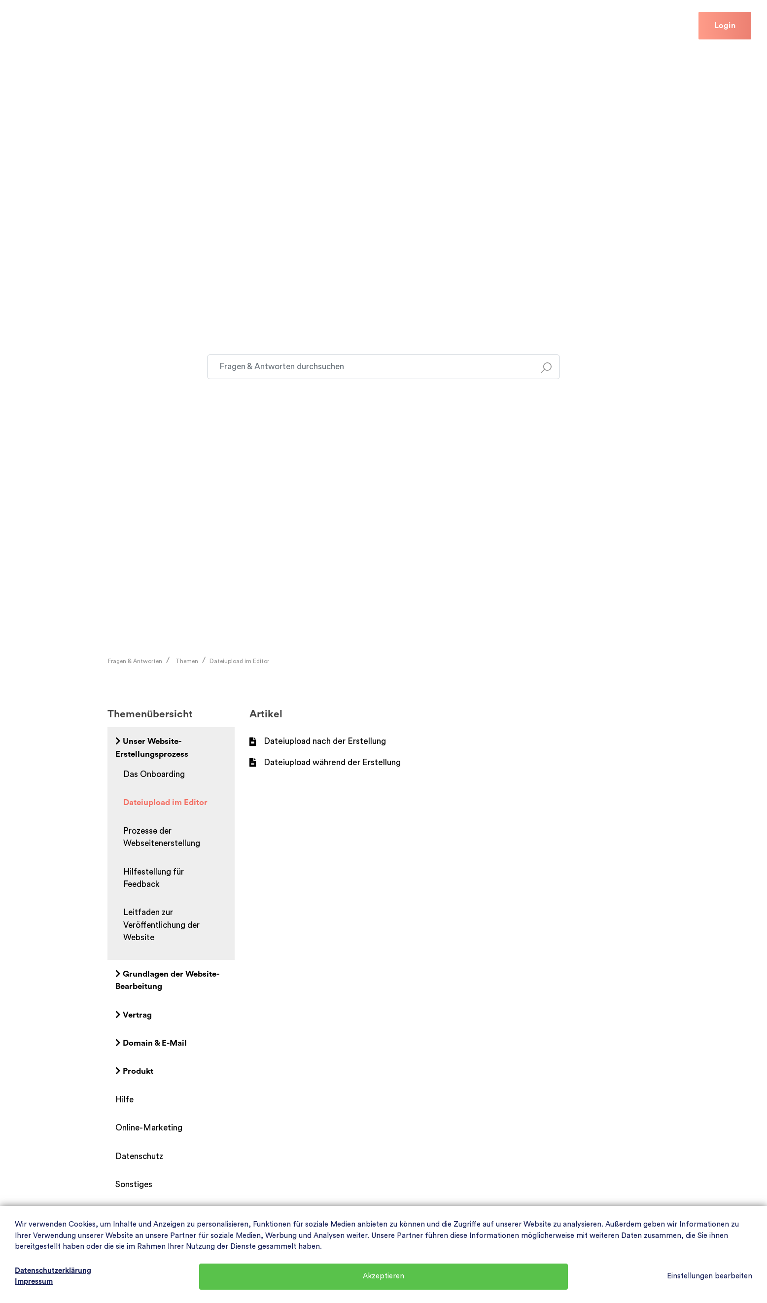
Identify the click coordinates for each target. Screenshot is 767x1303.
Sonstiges (133, 1184)
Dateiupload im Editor (239, 661)
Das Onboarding (154, 774)
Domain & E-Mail (151, 1043)
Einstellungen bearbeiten (709, 1276)
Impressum (34, 1281)
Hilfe (171, 25)
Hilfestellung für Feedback (153, 878)
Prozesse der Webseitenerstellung (161, 837)
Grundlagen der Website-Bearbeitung (167, 980)
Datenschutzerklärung (53, 1270)
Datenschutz (139, 1156)
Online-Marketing (148, 1128)
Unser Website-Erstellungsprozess (151, 747)
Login (725, 26)
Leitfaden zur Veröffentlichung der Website (161, 925)
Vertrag (133, 1015)
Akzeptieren (383, 1276)
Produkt (134, 1071)
